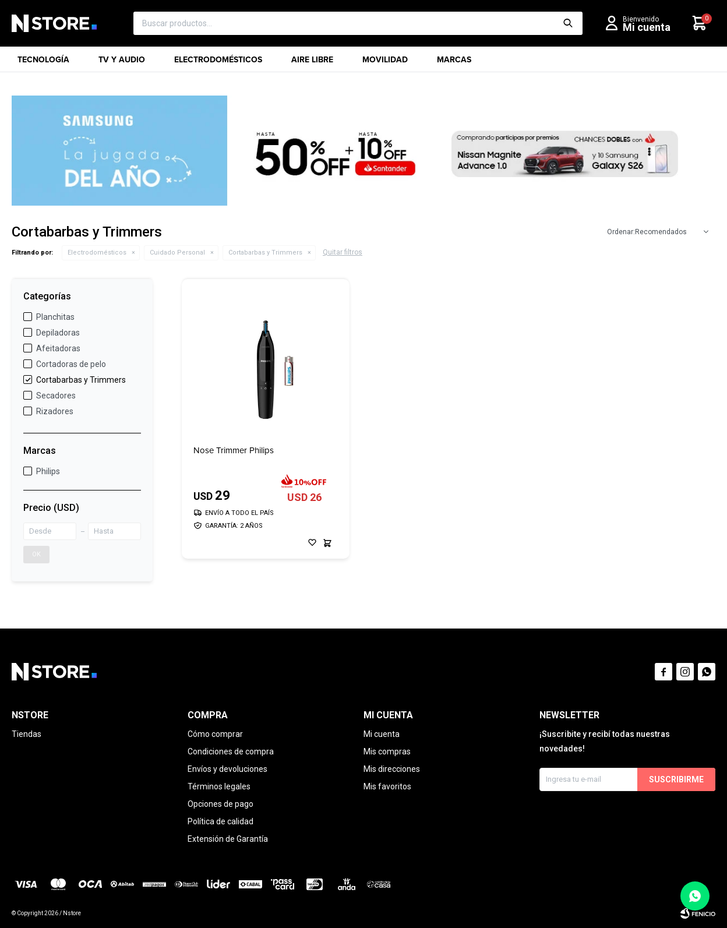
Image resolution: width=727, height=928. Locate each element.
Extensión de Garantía (228, 839)
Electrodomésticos (218, 63)
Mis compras (387, 751)
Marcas (454, 63)
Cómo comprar (215, 734)
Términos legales (219, 786)
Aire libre (312, 63)
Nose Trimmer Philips (233, 450)
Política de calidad (220, 821)
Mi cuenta (382, 734)
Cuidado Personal (177, 252)
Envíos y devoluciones (227, 769)
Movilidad (385, 63)
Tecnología (43, 63)
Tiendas (26, 734)
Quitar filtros (342, 252)
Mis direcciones (392, 769)
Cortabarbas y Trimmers (265, 252)
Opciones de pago (220, 804)
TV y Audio (121, 63)
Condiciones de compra (231, 751)
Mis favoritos (387, 786)
